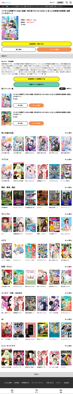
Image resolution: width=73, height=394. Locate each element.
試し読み (19, 49)
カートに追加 (54, 49)
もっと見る (68, 133)
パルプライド (30, 22)
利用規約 (16, 383)
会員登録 (60, 2)
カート (36, 392)
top (2, 6)
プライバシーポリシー (38, 383)
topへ (36, 374)
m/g (34, 20)
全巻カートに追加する (36, 84)
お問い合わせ (50, 383)
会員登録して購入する (36, 44)
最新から (69, 88)
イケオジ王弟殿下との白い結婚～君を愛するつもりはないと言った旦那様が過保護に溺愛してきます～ (36, 6)
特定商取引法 (25, 383)
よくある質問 (8, 383)
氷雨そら (29, 20)
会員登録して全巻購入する (36, 79)
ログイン (52, 2)
